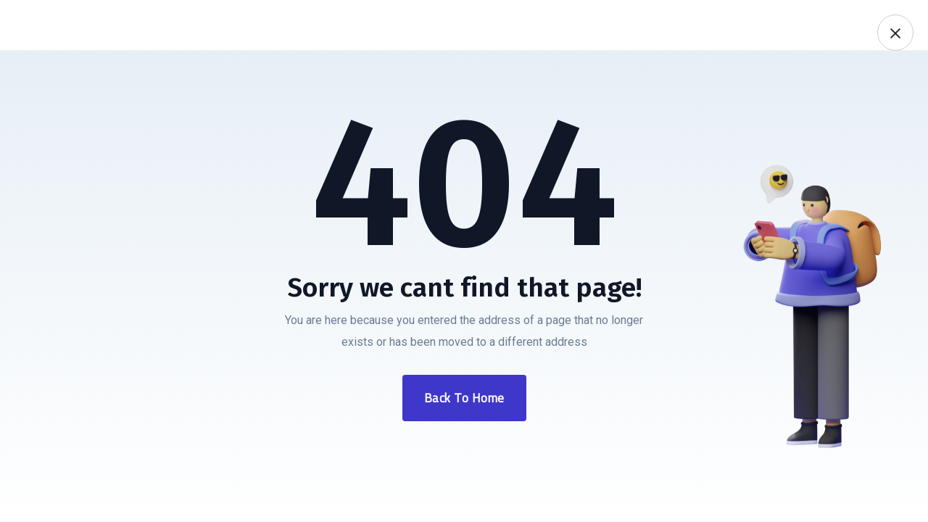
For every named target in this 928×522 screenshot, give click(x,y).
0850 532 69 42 (866, 39)
